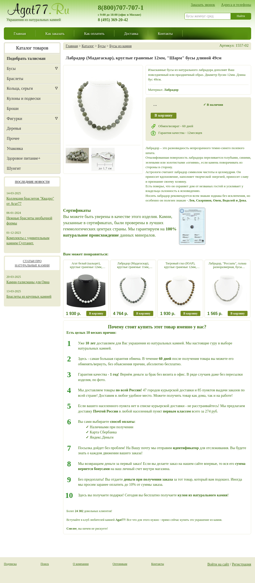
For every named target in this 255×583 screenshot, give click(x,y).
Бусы (11, 68)
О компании (81, 564)
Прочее (13, 138)
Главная (20, 33)
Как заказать (54, 33)
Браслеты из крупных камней (29, 296)
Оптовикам (120, 564)
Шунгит (14, 168)
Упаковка (15, 148)
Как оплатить (94, 33)
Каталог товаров (32, 48)
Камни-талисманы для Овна (27, 282)
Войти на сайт (218, 564)
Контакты (165, 33)
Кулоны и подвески (23, 98)
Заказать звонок (203, 5)
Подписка (10, 564)
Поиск (45, 564)
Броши (13, 108)
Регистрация (241, 564)
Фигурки (14, 118)
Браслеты (15, 78)
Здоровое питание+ (23, 158)
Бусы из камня (120, 46)
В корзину (164, 115)
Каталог (88, 46)
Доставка (131, 33)
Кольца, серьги (20, 88)
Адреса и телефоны (236, 5)
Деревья (14, 128)
